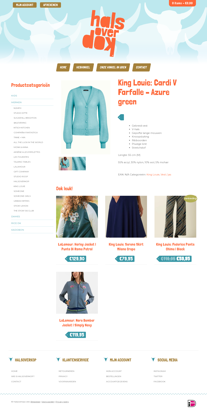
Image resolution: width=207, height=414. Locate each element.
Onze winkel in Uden (113, 67)
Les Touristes (21, 157)
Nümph (17, 108)
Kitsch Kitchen (22, 127)
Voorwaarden (67, 381)
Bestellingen (113, 376)
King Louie (19, 186)
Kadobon (17, 229)
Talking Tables (22, 162)
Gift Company (21, 171)
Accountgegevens (116, 381)
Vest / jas (166, 174)
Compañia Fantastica (26, 132)
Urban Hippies (21, 201)
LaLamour (19, 166)
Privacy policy (62, 401)
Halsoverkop (21, 181)
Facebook (159, 381)
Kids (14, 95)
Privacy (63, 376)
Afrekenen (50, 5)
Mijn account (24, 5)
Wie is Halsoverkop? (22, 376)
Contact (141, 67)
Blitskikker (35, 401)
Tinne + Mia (19, 137)
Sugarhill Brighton (25, 118)
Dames (15, 216)
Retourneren (66, 371)
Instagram (160, 371)
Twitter (158, 376)
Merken (16, 102)
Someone (19, 191)
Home (63, 67)
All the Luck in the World (28, 142)
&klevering (20, 122)
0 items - (182, 3)
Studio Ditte (20, 113)
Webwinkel (83, 67)
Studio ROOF (21, 176)
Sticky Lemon (21, 206)
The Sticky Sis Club (24, 210)
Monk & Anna (21, 147)
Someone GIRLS (22, 196)
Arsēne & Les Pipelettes (27, 152)
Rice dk (16, 223)
